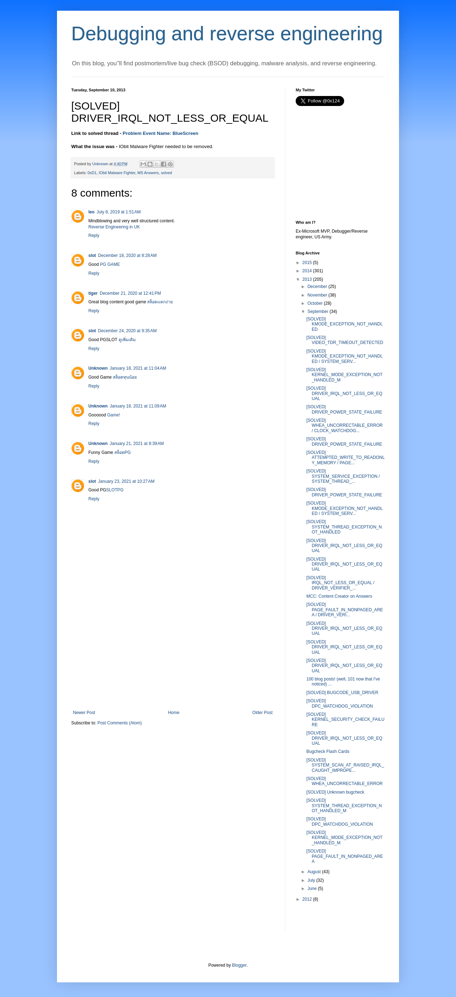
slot (92, 255)
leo (91, 211)
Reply (93, 235)
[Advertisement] (172, 656)
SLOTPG (115, 489)
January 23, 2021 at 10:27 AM (126, 481)
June (312, 888)
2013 (307, 279)
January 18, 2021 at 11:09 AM (138, 406)
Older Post (262, 712)
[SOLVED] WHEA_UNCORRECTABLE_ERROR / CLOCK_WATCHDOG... (344, 425)
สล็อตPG (122, 452)
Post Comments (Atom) (119, 722)
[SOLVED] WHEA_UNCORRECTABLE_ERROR (344, 781)
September (317, 311)
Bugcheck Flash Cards (327, 751)
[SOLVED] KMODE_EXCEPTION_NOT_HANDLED (344, 324)
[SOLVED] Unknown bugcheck (335, 792)
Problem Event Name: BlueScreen (160, 133)
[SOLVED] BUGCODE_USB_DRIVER (342, 692)
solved (166, 173)
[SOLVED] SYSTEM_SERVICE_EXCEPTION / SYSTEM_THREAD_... (343, 476)
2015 (307, 262)
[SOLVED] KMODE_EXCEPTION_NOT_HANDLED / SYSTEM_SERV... (344, 356)
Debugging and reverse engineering (227, 33)
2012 (307, 899)
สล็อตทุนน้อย (125, 377)
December (317, 286)
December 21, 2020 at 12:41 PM (130, 293)
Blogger (239, 965)
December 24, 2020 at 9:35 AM (127, 330)
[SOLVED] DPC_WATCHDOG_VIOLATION (339, 703)
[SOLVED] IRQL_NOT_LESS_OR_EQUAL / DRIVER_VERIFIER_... (340, 583)
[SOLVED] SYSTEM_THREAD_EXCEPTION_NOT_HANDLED (344, 527)
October (315, 303)
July (311, 880)
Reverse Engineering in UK (114, 226)
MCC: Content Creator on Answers (339, 596)
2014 (307, 270)
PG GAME (110, 264)
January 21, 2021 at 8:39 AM (137, 443)
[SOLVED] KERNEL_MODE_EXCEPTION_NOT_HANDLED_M (344, 375)
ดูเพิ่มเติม (127, 339)
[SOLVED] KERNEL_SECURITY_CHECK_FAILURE (345, 719)
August (314, 871)
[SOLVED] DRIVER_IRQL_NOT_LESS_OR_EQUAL (344, 393)
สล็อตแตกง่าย (160, 301)
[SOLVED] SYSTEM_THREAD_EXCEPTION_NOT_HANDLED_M (344, 805)
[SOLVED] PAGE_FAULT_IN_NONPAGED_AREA (344, 856)
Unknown (98, 368)
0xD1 (92, 173)
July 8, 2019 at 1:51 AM (119, 211)
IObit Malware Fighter (117, 173)
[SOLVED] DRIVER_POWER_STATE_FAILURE (344, 409)
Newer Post (84, 712)
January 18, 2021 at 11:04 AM (138, 368)
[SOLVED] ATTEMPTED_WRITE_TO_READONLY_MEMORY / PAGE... (345, 457)
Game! (113, 415)
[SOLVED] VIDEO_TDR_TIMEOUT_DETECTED (344, 340)
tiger (93, 293)
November (317, 295)
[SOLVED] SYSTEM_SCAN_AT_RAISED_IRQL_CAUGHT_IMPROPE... (345, 765)
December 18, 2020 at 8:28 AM (127, 255)
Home (174, 712)
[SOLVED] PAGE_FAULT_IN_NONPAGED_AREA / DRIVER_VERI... (344, 609)
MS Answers (148, 173)
